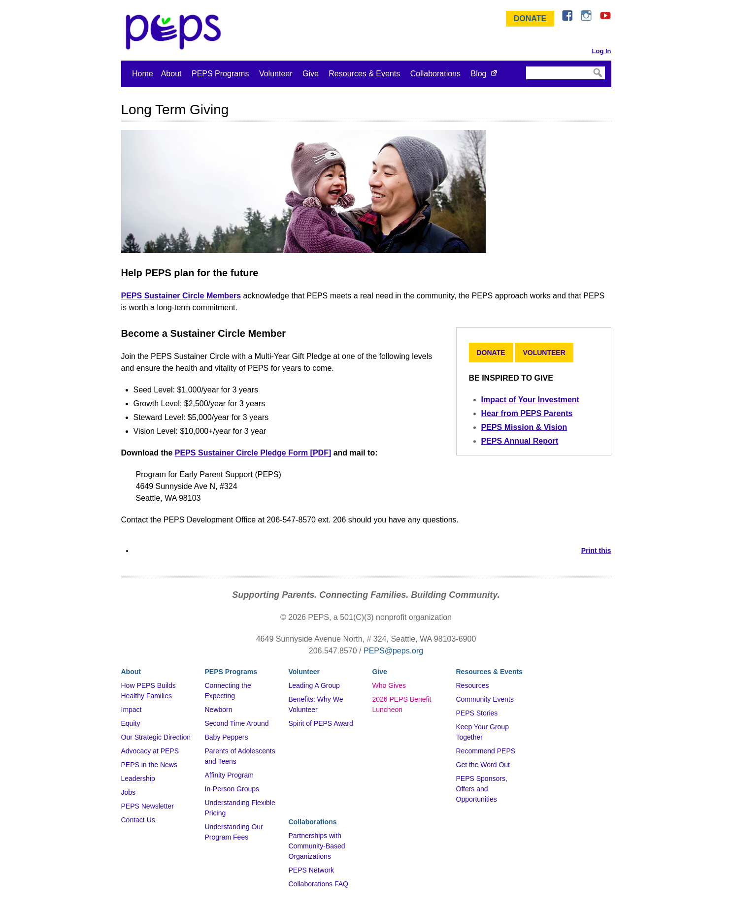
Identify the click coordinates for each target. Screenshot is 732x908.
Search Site (525, 65)
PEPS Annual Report (520, 441)
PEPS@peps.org (393, 651)
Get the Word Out (483, 765)
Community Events (485, 699)
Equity (130, 723)
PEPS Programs (220, 73)
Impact (131, 709)
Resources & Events (364, 73)
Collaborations (435, 73)
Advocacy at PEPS (150, 751)
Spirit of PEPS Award (321, 723)
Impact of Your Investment (530, 399)
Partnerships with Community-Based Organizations (317, 846)
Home (142, 73)
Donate (530, 18)
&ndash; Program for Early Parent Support (175, 32)
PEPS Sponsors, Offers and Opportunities (481, 789)
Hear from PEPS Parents (527, 413)
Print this (596, 550)
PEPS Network (311, 870)
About (171, 73)
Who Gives (389, 685)
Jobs (128, 792)
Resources (472, 685)
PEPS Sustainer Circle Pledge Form (241, 453)
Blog (478, 73)
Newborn (219, 709)
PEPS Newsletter (147, 806)
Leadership (138, 778)
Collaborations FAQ (318, 884)
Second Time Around (237, 723)
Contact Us (138, 820)
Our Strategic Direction (156, 737)
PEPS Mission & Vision (524, 427)
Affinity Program (229, 775)
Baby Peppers (226, 737)
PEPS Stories (477, 713)
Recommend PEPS (486, 751)
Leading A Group (314, 685)
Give (310, 73)
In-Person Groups (232, 789)
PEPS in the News (149, 765)
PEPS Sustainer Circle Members (181, 296)
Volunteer (276, 73)
